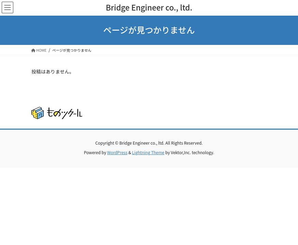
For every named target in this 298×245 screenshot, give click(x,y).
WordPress (117, 152)
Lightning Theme (148, 152)
